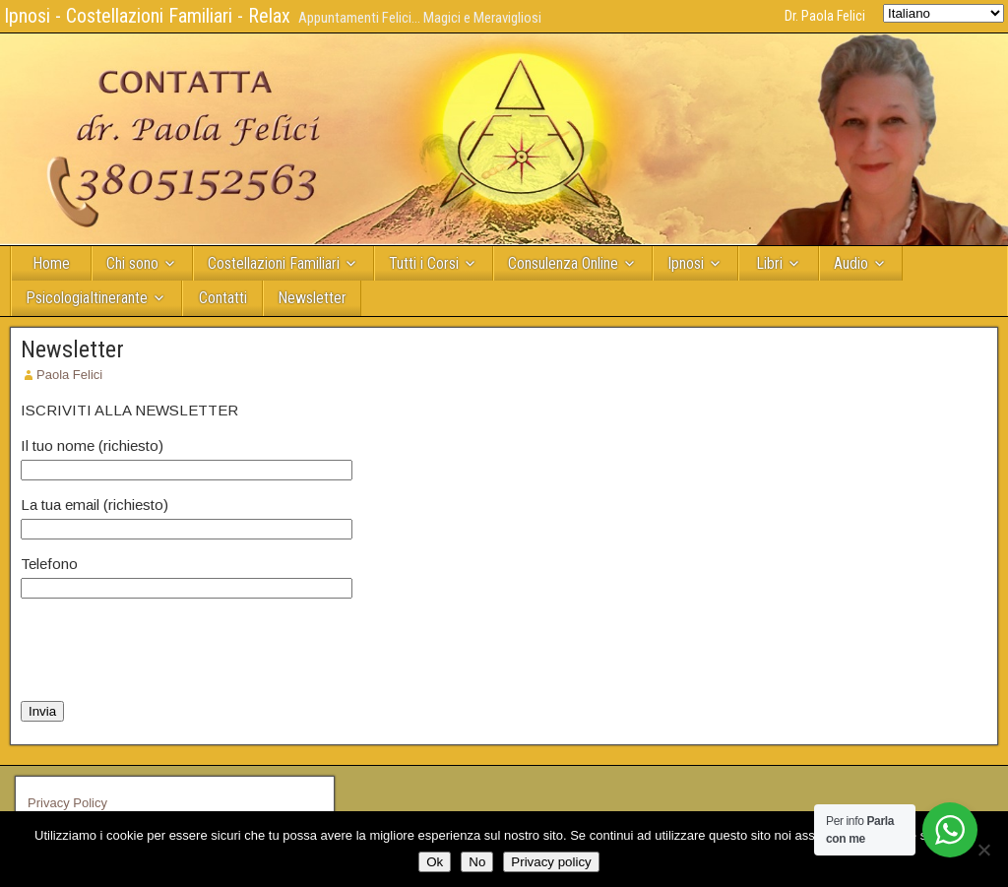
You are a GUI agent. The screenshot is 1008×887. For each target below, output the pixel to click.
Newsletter (312, 297)
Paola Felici (69, 374)
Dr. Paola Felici (825, 16)
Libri (769, 263)
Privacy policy (551, 862)
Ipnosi (685, 263)
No (477, 862)
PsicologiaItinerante (87, 297)
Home (51, 263)
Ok (434, 862)
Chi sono (132, 263)
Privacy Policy (67, 802)
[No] (983, 849)
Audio (851, 263)
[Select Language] (943, 13)
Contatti (223, 297)
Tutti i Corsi (424, 263)
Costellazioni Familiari (274, 263)
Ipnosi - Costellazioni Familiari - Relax (147, 16)
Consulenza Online (563, 263)
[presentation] (170, 649)
